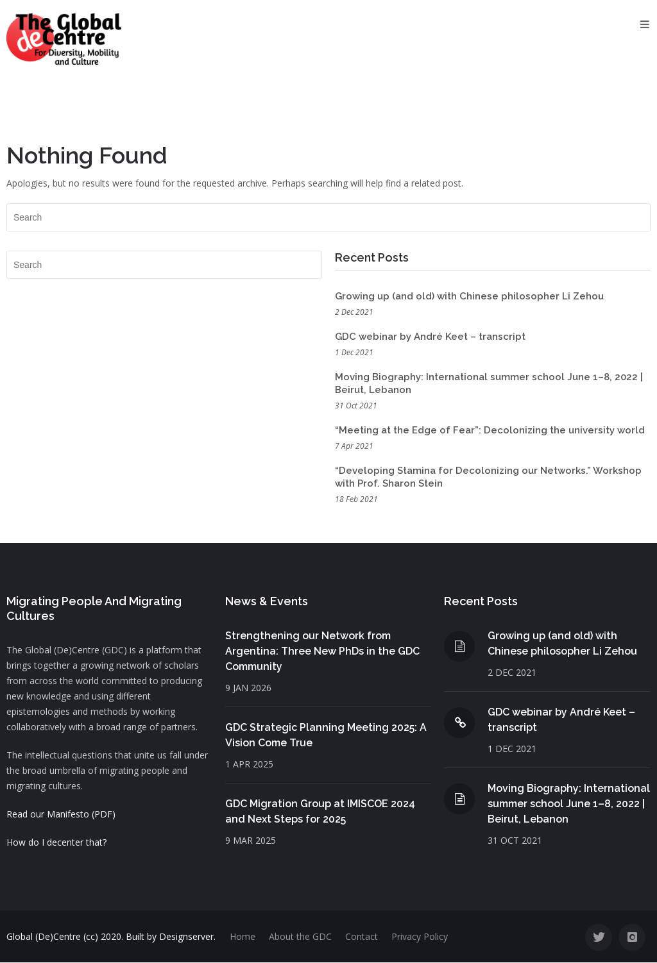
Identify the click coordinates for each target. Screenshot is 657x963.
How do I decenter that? (56, 842)
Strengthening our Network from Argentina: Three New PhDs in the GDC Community (322, 651)
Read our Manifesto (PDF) (60, 814)
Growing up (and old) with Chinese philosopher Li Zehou (469, 296)
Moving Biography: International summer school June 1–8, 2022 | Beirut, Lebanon (569, 803)
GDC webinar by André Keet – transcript (430, 336)
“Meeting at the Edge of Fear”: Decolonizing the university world (490, 430)
